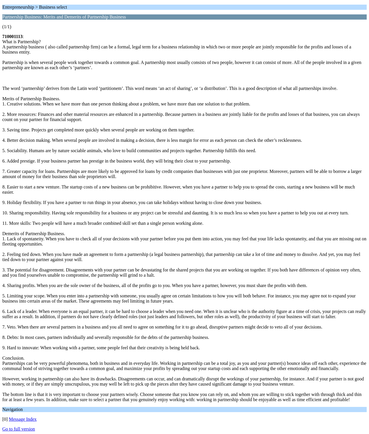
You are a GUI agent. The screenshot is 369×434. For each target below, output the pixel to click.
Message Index (23, 419)
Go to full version (18, 429)
